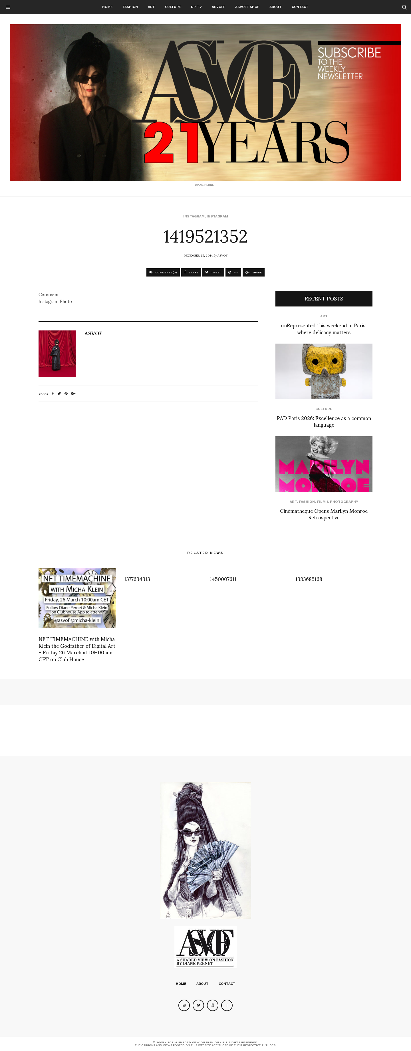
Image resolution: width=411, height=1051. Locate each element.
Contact (300, 7)
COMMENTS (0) (163, 272)
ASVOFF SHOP (247, 7)
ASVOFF (218, 7)
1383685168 (308, 578)
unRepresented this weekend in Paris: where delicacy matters (323, 328)
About (275, 7)
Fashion (130, 7)
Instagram (194, 216)
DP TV (196, 7)
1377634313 (137, 578)
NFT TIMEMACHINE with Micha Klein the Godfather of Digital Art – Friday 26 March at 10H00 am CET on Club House (77, 648)
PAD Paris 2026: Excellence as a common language (324, 421)
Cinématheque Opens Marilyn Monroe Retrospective (324, 514)
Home (107, 7)
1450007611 (223, 578)
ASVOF (222, 255)
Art (151, 7)
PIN (233, 272)
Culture (173, 7)
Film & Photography (337, 502)
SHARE (191, 272)
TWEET (213, 272)
